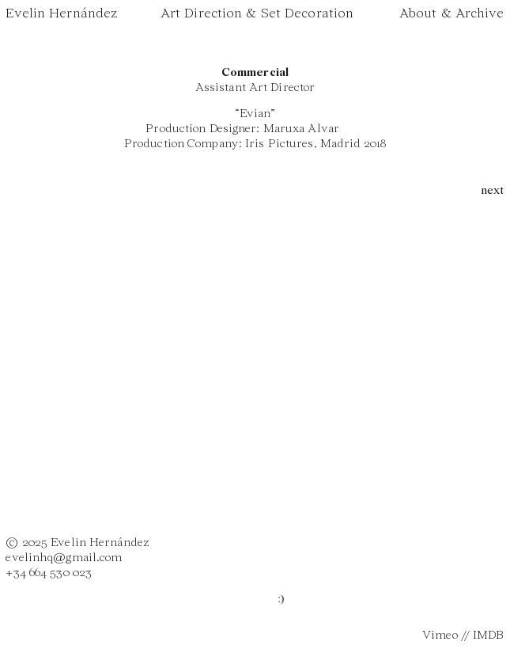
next (492, 190)
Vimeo (440, 635)
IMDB (488, 635)
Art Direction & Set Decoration (257, 14)
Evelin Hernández (61, 14)
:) (283, 599)
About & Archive (451, 14)
